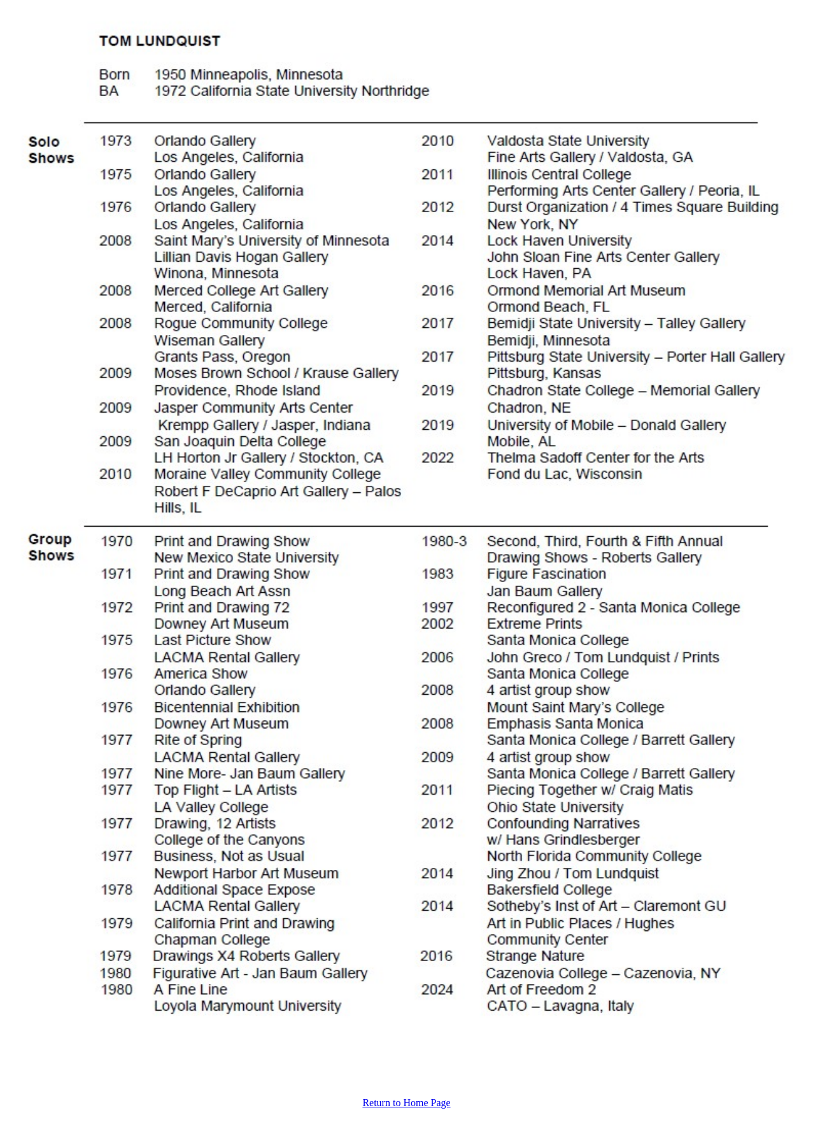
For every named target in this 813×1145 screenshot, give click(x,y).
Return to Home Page (406, 1102)
